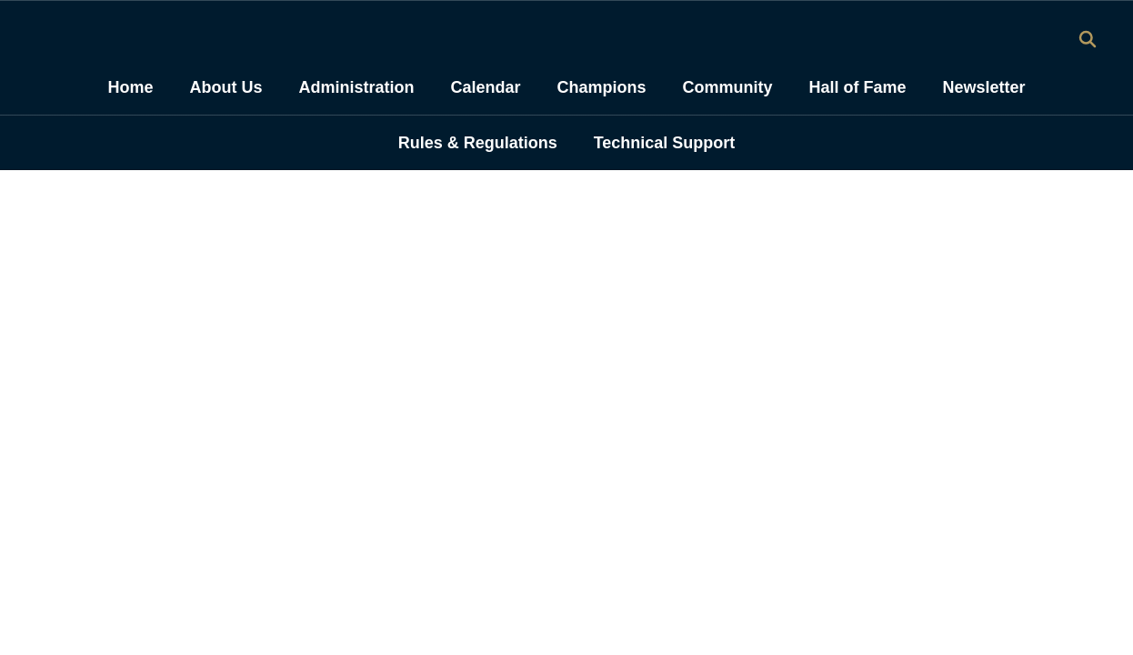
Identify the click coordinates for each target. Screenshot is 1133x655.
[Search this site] (1087, 39)
